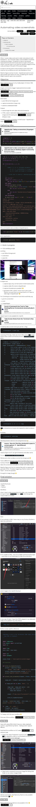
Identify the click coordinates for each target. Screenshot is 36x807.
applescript (24, 33)
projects (21, 16)
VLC (32, 735)
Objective (6, 40)
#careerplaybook (22, 11)
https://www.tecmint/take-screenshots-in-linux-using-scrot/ (17, 314)
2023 (20, 20)
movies (10, 16)
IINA (11, 85)
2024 (23, 20)
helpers (9, 13)
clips (30, 11)
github (3, 13)
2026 (5, 22)
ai (1, 11)
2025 (2, 22)
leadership (32, 13)
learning (3, 16)
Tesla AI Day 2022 (29, 722)
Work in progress (9, 44)
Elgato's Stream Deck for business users (21, 91)
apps (9, 11)
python (28, 16)
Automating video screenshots (17, 27)
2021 (15, 20)
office (15, 16)
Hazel (14, 121)
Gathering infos (7, 42)
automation (31, 31)
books (14, 11)
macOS (32, 33)
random (3, 18)
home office (16, 13)
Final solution (6, 48)
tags (8, 20)
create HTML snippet (10, 50)
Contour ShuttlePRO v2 (16, 95)
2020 (12, 20)
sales (9, 18)
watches (19, 18)
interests (24, 13)
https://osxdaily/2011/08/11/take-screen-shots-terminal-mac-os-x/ (17, 325)
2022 (17, 20)
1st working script (11, 46)
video (14, 18)
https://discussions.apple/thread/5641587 (12, 152)
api (5, 11)
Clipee (28, 115)
